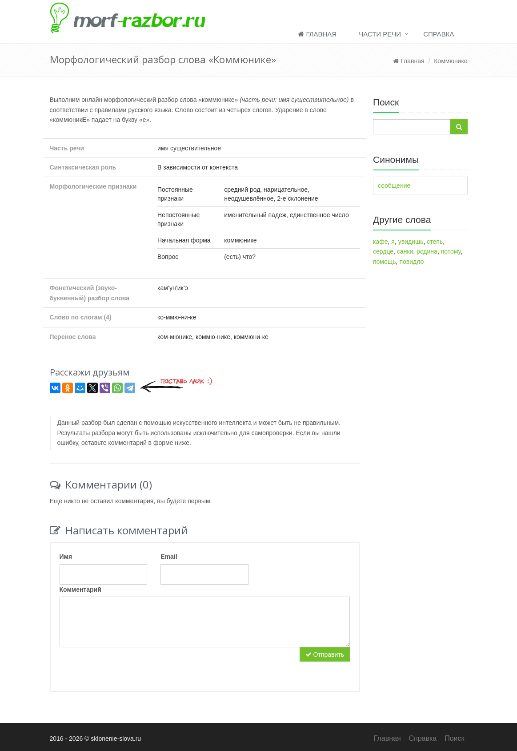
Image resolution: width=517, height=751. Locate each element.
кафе (380, 241)
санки (405, 251)
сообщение (394, 185)
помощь (384, 261)
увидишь (411, 241)
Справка (438, 34)
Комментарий (80, 589)
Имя (66, 556)
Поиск (454, 738)
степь (435, 241)
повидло (411, 261)
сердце (383, 251)
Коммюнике (450, 61)
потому (451, 251)
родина (427, 251)
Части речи (380, 34)
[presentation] (127, 664)
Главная (317, 34)
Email (168, 556)
